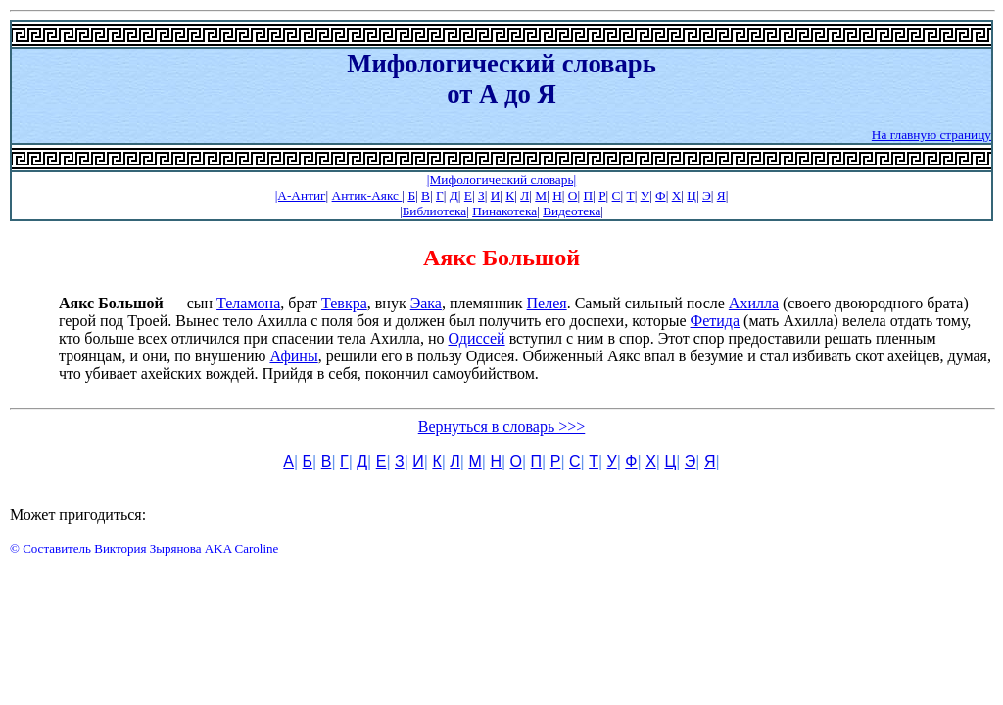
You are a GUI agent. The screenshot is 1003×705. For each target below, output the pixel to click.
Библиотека (434, 211)
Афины (293, 356)
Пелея (547, 303)
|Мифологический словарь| (501, 179)
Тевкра (344, 303)
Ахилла (754, 303)
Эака (426, 303)
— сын (137, 303)
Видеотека (571, 211)
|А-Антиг (300, 195)
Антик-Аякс (367, 195)
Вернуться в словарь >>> (502, 426)
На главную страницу (931, 134)
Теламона (248, 303)
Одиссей (477, 338)
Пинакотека (504, 211)
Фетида (715, 320)
